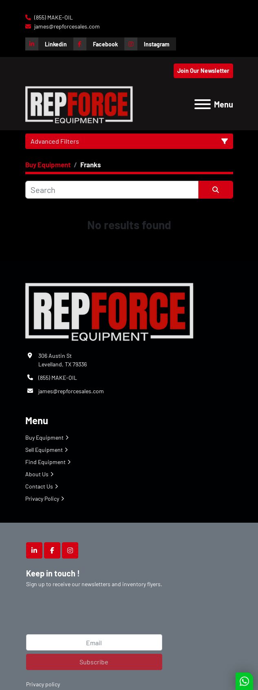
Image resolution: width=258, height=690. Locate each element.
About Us (37, 474)
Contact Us (39, 486)
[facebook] (98, 43)
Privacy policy (43, 684)
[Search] (111, 190)
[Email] (94, 642)
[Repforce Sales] (109, 310)
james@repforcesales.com (66, 26)
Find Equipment (45, 461)
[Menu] (202, 104)
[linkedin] (49, 43)
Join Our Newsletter (203, 70)
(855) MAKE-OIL (53, 17)
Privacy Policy (42, 498)
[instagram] (150, 43)
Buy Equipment (44, 437)
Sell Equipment (44, 449)
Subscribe (93, 662)
